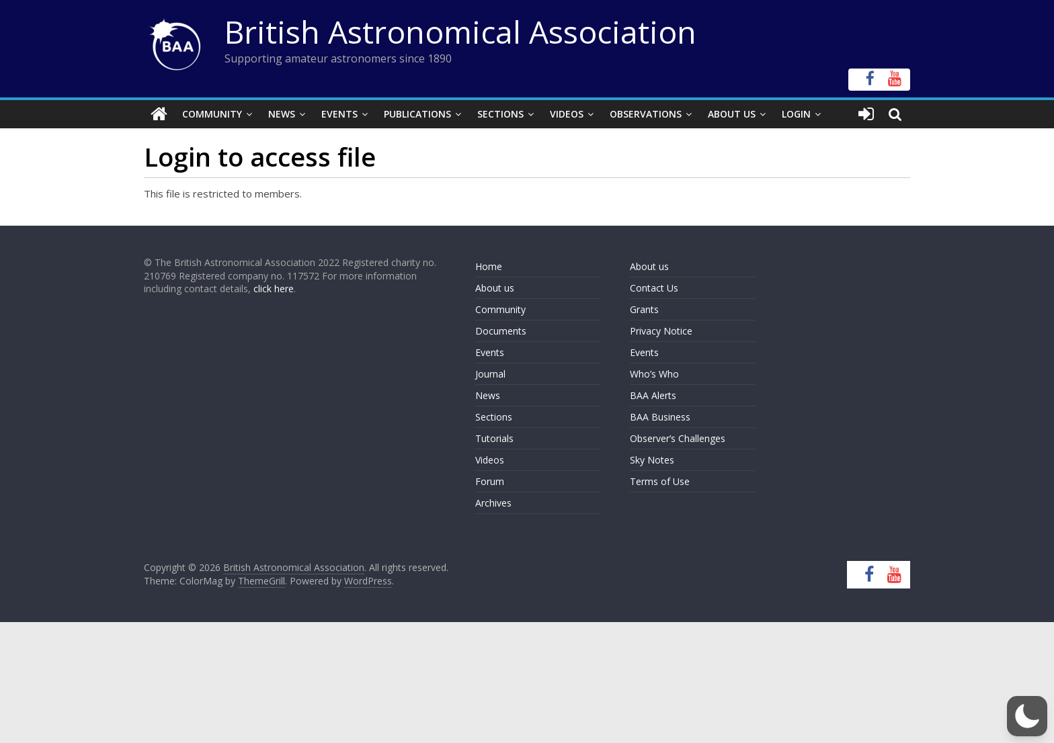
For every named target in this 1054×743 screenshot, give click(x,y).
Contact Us (654, 287)
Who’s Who (654, 373)
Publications (417, 113)
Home (488, 266)
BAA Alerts (653, 395)
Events (339, 113)
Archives (493, 502)
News (281, 113)
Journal (490, 373)
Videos (566, 113)
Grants (644, 309)
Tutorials (494, 438)
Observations (646, 113)
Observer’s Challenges (677, 438)
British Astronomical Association (460, 31)
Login (796, 113)
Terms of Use (660, 481)
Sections (500, 113)
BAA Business (660, 416)
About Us (732, 113)
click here (273, 288)
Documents (500, 330)
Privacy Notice (661, 330)
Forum (489, 481)
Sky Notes (652, 459)
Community (212, 113)
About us (494, 287)
